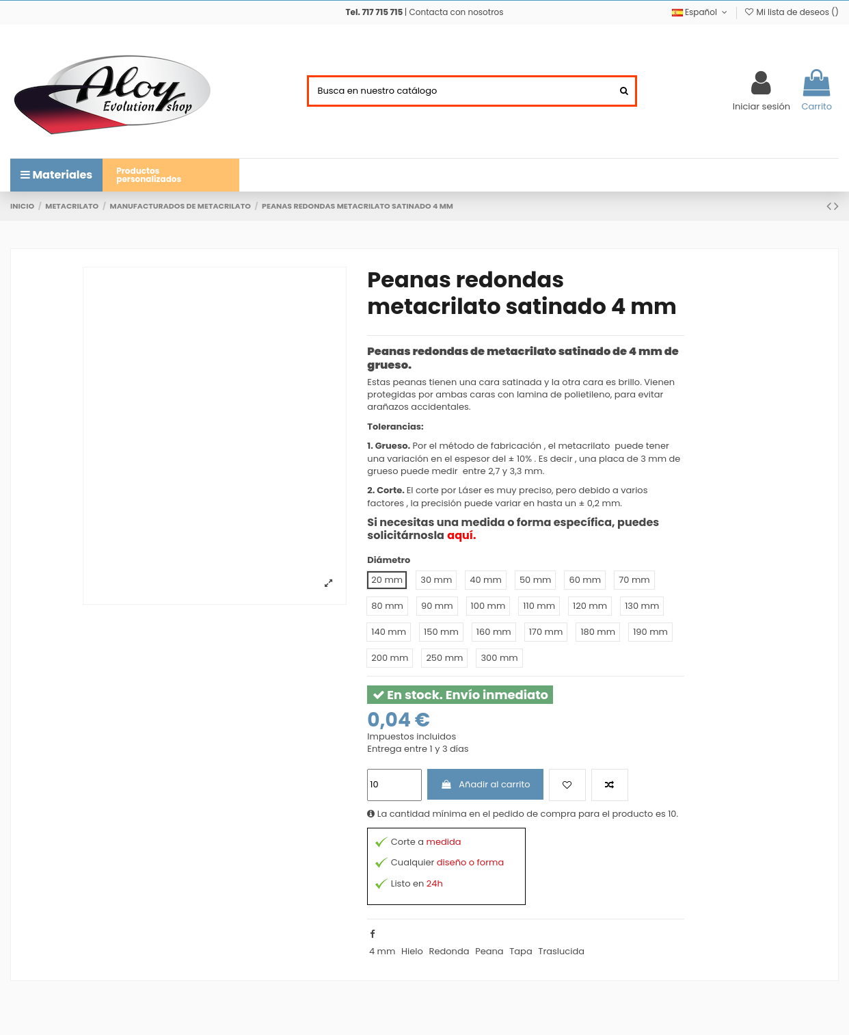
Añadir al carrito (485, 784)
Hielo (412, 951)
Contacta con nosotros (456, 12)
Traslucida (561, 951)
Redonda (449, 951)
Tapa (520, 951)
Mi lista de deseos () (791, 12)
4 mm (382, 951)
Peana (489, 951)
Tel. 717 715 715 (374, 12)
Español (701, 12)
